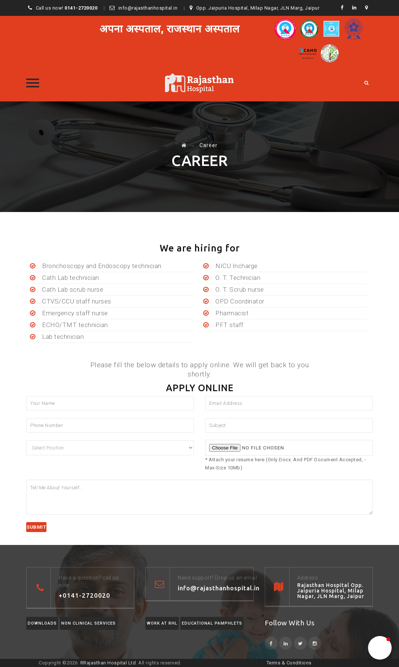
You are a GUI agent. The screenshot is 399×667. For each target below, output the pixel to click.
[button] (380, 648)
